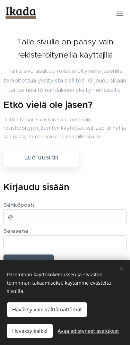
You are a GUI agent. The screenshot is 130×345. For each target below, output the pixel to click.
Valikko (119, 13)
